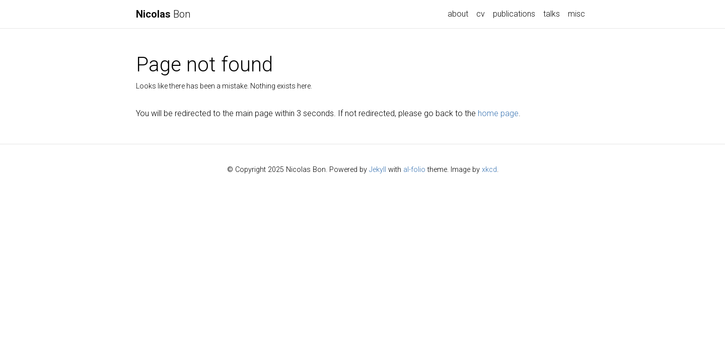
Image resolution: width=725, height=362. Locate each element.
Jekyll (377, 169)
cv (480, 14)
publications (514, 14)
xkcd (489, 169)
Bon (163, 14)
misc (576, 14)
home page (498, 113)
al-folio (414, 169)
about (458, 14)
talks (551, 14)
